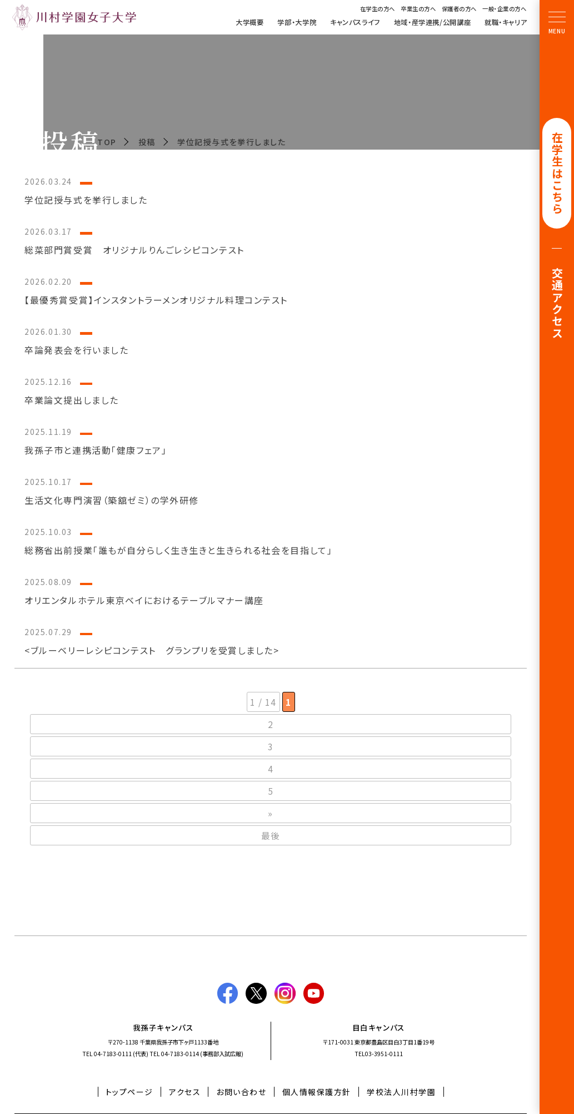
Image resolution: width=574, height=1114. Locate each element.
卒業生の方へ (418, 8)
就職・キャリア (506, 22)
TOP (107, 141)
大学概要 (249, 22)
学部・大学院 (296, 22)
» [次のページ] (270, 813)
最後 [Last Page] (271, 835)
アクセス (185, 1091)
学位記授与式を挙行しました (231, 141)
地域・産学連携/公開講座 (432, 22)
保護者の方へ (459, 8)
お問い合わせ (241, 1091)
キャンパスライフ (355, 22)
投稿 (147, 141)
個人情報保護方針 (316, 1091)
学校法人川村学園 (401, 1091)
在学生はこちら (557, 174)
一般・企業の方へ (504, 8)
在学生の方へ (377, 8)
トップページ (129, 1091)
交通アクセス (557, 304)
